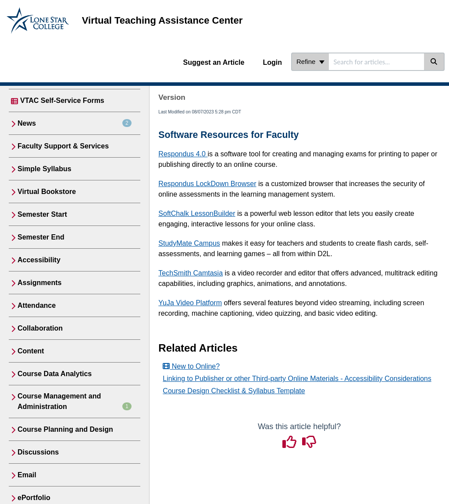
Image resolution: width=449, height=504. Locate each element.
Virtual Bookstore (47, 191)
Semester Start (42, 214)
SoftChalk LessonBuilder (196, 213)
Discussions (38, 452)
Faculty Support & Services (63, 146)
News (75, 123)
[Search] (434, 62)
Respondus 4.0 (182, 154)
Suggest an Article (214, 62)
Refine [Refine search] (310, 61)
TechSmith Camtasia (190, 273)
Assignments (39, 282)
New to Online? (191, 366)
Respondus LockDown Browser (207, 183)
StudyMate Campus (189, 243)
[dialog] (422, 477)
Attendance (37, 305)
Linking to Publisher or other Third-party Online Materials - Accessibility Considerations (297, 378)
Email (27, 475)
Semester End (41, 237)
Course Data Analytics (55, 373)
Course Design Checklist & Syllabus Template (234, 391)
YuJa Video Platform (190, 303)
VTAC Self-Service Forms (62, 100)
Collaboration (40, 328)
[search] (376, 62)
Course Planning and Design (65, 429)
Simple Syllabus (44, 169)
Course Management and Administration (75, 401)
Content (31, 351)
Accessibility (39, 260)
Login (272, 62)
